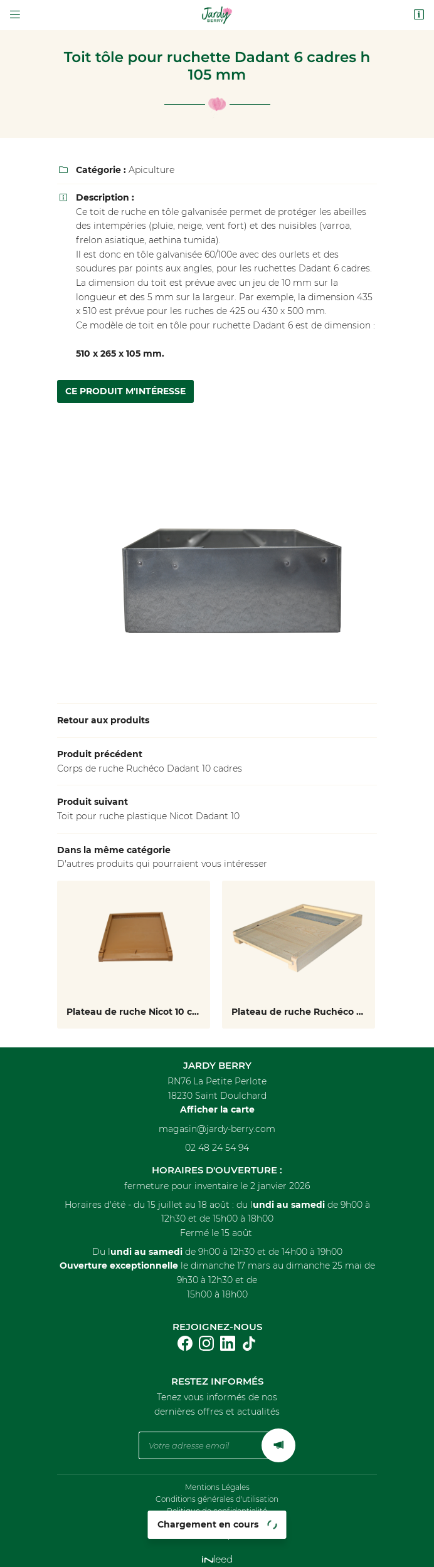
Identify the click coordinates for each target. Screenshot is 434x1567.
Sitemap (217, 1529)
